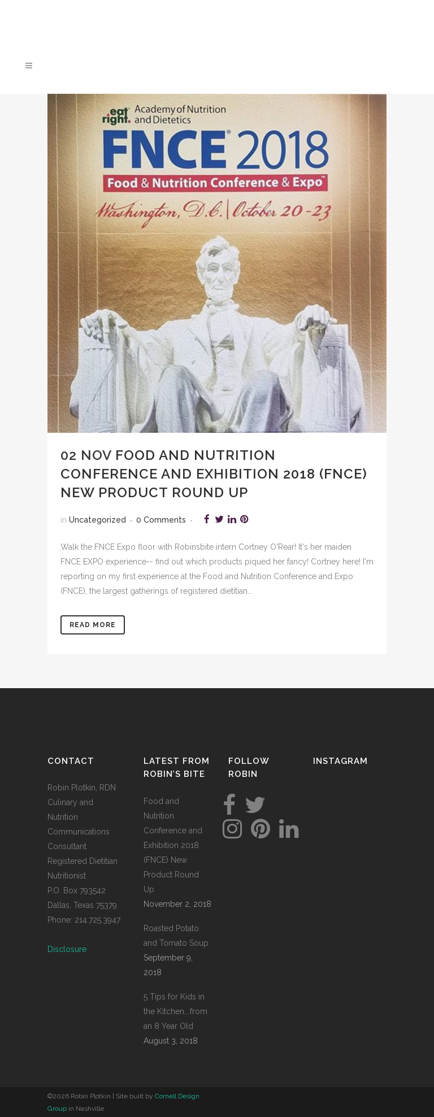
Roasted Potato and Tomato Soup (176, 936)
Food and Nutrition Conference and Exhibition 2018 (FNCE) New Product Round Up (213, 474)
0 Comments (161, 519)
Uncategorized (97, 519)
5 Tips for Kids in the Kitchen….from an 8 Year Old (175, 1011)
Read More (93, 625)
